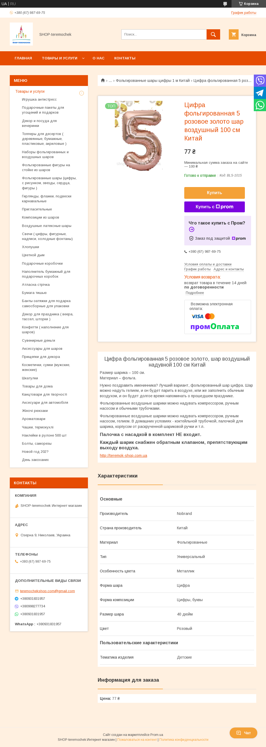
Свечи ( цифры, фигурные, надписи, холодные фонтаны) (47, 236)
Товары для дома (37, 386)
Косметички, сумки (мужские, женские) (46, 367)
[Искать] (213, 34)
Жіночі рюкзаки (35, 411)
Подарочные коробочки (42, 263)
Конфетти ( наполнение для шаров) (45, 329)
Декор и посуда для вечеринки (39, 123)
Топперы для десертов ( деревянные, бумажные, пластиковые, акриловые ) (44, 139)
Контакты (124, 58)
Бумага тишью (34, 293)
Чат (243, 732)
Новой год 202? (35, 452)
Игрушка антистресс (39, 99)
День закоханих (35, 460)
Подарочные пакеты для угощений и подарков (43, 109)
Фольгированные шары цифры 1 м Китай (153, 80)
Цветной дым (33, 255)
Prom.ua (156, 735)
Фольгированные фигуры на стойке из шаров (46, 167)
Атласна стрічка (36, 285)
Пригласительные (37, 209)
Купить (214, 192)
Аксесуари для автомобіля (45, 402)
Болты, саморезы (37, 443)
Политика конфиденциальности (183, 740)
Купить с (214, 206)
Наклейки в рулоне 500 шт (45, 435)
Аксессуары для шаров (42, 349)
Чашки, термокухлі (37, 427)
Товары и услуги (59, 58)
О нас (98, 58)
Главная (23, 58)
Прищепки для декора (41, 357)
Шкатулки (30, 378)
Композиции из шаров (40, 217)
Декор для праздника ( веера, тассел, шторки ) (47, 316)
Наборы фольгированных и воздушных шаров (45, 154)
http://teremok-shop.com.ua (123, 455)
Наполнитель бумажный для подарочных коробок (46, 274)
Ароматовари (33, 419)
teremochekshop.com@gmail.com (47, 591)
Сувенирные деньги (38, 340)
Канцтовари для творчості (44, 394)
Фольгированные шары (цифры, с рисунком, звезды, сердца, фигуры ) (49, 183)
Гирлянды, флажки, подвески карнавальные (46, 198)
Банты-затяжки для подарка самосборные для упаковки (46, 303)
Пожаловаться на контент (137, 740)
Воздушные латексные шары (46, 226)
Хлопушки (30, 247)
